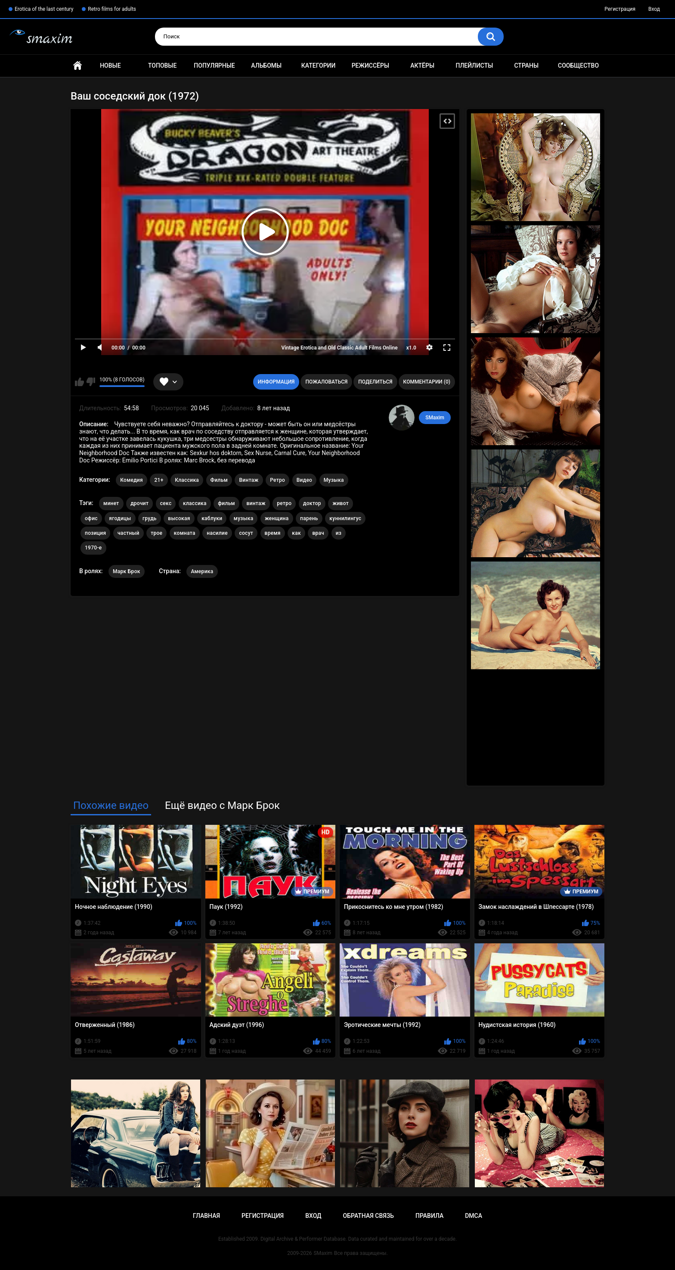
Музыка (334, 480)
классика (195, 503)
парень (309, 518)
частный (128, 533)
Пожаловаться (326, 382)
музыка (244, 518)
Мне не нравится (90, 382)
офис (91, 518)
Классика (187, 480)
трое (156, 533)
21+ (158, 480)
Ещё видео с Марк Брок (222, 805)
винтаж (255, 503)
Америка (202, 571)
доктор (312, 503)
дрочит (139, 503)
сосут (246, 533)
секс (166, 503)
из (339, 533)
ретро (284, 503)
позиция (95, 533)
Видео (305, 480)
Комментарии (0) (426, 382)
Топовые (162, 65)
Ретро (277, 480)
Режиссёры (370, 65)
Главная (77, 66)
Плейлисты (474, 65)
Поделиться (375, 382)
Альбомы (266, 65)
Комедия (131, 480)
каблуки (211, 518)
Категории (318, 65)
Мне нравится (79, 382)
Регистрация (619, 9)
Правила (429, 1215)
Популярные (214, 65)
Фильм (219, 480)
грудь (149, 518)
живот (340, 503)
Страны (526, 65)
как (296, 533)
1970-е (93, 548)
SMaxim (434, 418)
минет (111, 503)
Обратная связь (368, 1215)
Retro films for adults (112, 9)
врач (318, 533)
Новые (110, 65)
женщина (277, 518)
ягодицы (120, 518)
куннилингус (345, 518)
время (273, 533)
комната (184, 533)
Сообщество (578, 65)
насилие (217, 533)
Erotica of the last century (44, 9)
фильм (226, 503)
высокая (179, 518)
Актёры (422, 65)
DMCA (473, 1215)
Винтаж (248, 480)
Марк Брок (126, 571)
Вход (654, 9)
